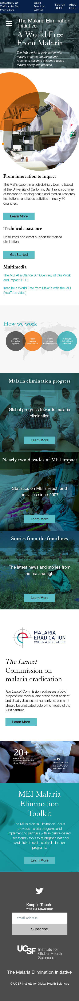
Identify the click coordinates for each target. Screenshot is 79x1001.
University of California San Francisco (10, 7)
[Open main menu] (9, 24)
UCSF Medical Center (39, 7)
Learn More (19, 216)
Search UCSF (60, 7)
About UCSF (73, 7)
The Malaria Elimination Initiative (44, 24)
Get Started (19, 255)
